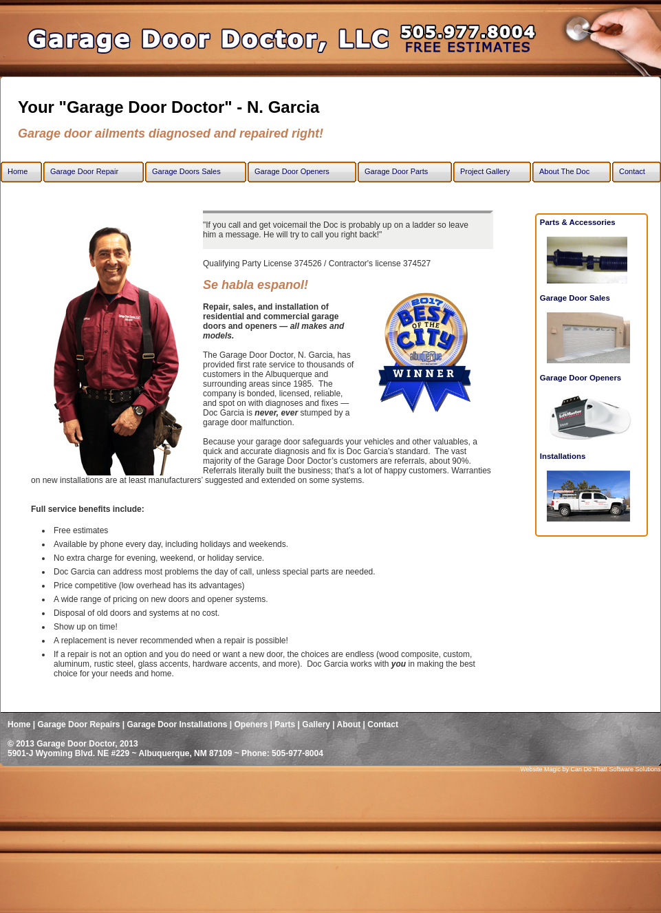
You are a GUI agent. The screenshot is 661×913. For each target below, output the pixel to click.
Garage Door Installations (177, 724)
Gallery (317, 724)
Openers (251, 724)
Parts (284, 724)
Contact (382, 724)
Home (19, 724)
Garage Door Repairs (78, 724)
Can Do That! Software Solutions (616, 769)
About (349, 724)
